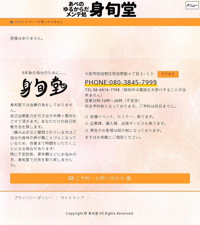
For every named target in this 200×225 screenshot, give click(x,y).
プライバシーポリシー (33, 197)
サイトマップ (72, 197)
